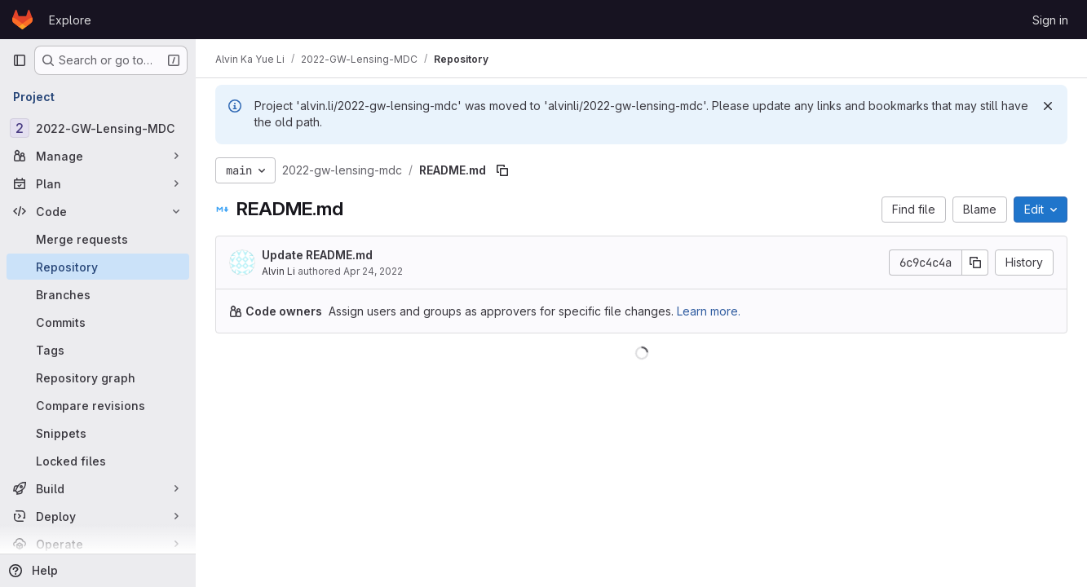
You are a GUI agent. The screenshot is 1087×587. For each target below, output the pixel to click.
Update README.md (317, 255)
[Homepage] (22, 20)
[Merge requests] (98, 239)
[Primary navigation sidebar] (20, 60)
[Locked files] (98, 461)
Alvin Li (278, 271)
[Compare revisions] (98, 405)
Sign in (1050, 20)
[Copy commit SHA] (975, 262)
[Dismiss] (1048, 106)
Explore (70, 20)
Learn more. (708, 311)
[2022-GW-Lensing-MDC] (98, 128)
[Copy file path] (502, 170)
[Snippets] (98, 433)
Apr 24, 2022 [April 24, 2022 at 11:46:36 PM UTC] (373, 271)
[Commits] (98, 322)
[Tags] (98, 350)
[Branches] (98, 294)
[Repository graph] (98, 377)
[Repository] (98, 267)
